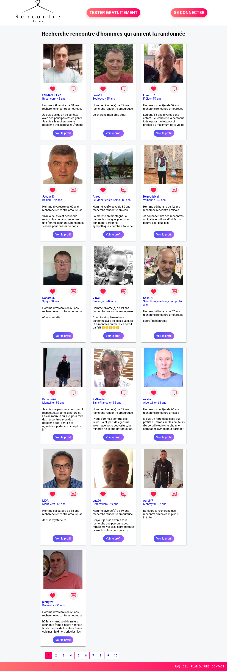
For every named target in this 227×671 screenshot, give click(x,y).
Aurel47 (148, 500)
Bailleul (46, 200)
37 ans (162, 504)
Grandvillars (100, 504)
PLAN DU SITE (200, 666)
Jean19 (97, 95)
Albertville (149, 402)
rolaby (147, 399)
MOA (45, 500)
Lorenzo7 (149, 95)
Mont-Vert (48, 504)
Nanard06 (48, 298)
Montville (48, 402)
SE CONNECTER (189, 12)
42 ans (161, 200)
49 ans (111, 301)
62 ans (58, 200)
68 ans (55, 301)
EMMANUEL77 (51, 95)
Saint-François (102, 402)
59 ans (157, 98)
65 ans (61, 504)
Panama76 (49, 399)
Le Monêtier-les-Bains (106, 200)
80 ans (126, 200)
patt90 (97, 500)
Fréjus (147, 98)
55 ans (110, 98)
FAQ (177, 666)
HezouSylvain (151, 196)
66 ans (162, 402)
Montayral (149, 504)
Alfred (96, 196)
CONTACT (218, 666)
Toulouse (98, 98)
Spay (45, 301)
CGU (185, 666)
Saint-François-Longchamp (160, 301)
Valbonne (149, 200)
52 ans (60, 402)
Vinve (96, 298)
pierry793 (48, 602)
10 (115, 655)
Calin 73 (148, 298)
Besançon (48, 98)
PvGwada (99, 399)
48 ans (61, 98)
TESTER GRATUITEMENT (113, 12)
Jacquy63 (48, 196)
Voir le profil (63, 133)
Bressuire (48, 605)
